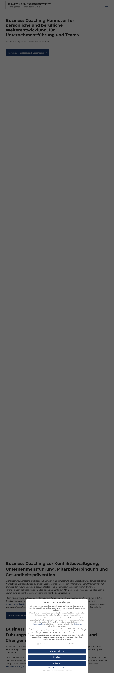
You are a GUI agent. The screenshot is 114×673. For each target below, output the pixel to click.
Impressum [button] (68, 670)
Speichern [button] (57, 657)
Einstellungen (78, 624)
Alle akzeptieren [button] (57, 651)
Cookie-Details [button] (47, 670)
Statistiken (71, 644)
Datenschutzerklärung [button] (58, 670)
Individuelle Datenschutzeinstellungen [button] (57, 668)
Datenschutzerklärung (39, 624)
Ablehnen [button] (57, 663)
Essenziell (41, 644)
